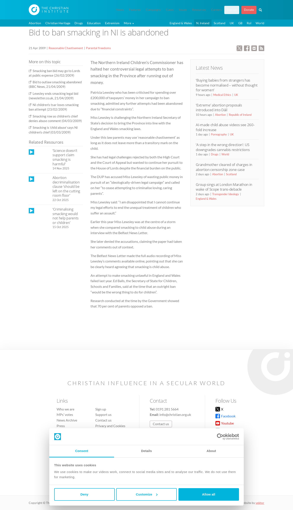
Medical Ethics (222, 95)
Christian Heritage (57, 23)
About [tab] (211, 451)
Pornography (219, 134)
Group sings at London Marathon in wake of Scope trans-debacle (224, 187)
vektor (260, 503)
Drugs (79, 23)
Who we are (65, 409)
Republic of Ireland (240, 114)
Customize (147, 494)
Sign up (232, 9)
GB (240, 23)
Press (61, 426)
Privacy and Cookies (110, 426)
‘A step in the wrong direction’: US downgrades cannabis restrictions (223, 147)
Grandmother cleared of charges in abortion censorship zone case (224, 167)
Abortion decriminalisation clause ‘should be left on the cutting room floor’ (66, 186)
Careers (216, 9)
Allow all (208, 494)
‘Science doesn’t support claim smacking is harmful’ (65, 157)
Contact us (103, 420)
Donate (249, 9)
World (260, 23)
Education (94, 23)
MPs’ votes (65, 414)
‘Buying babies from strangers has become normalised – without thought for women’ (226, 85)
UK (232, 23)
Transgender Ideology (225, 194)
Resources (199, 9)
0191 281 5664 (167, 409)
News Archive (67, 420)
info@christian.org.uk (175, 414)
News (120, 9)
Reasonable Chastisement (66, 48)
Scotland (219, 23)
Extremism (112, 23)
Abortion (35, 23)
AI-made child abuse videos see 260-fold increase (225, 127)
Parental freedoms (98, 48)
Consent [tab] (81, 451)
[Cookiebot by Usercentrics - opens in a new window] (220, 436)
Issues (183, 9)
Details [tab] (146, 451)
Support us (103, 414)
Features (135, 9)
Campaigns (153, 9)
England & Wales (181, 23)
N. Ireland (202, 23)
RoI (249, 23)
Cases (170, 9)
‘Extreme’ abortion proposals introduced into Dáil (219, 107)
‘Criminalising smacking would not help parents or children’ (66, 216)
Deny (84, 494)
